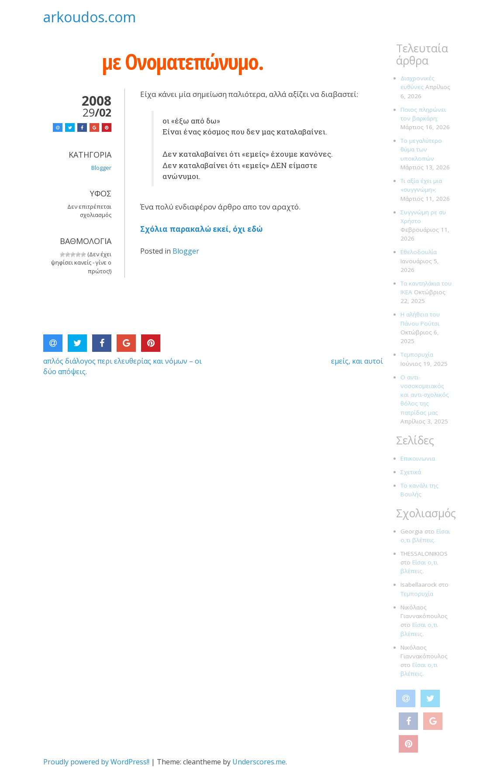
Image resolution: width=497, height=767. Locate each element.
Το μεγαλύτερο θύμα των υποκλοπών (421, 149)
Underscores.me (259, 762)
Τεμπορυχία (416, 354)
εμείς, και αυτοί (357, 361)
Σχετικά (410, 472)
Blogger (186, 251)
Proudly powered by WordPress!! (96, 762)
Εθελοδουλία (418, 252)
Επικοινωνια (417, 458)
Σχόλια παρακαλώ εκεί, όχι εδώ (201, 229)
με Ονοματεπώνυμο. (182, 61)
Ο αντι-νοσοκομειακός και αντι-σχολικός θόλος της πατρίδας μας (424, 394)
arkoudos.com (89, 16)
